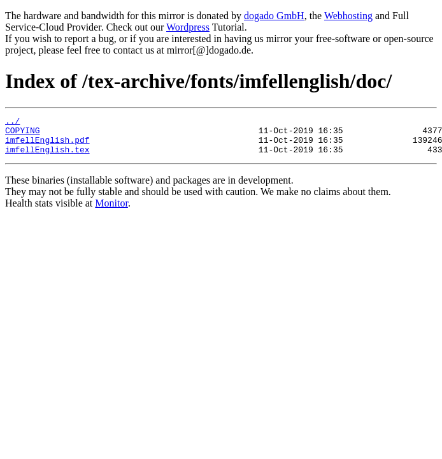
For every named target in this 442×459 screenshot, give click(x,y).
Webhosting (348, 15)
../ (12, 122)
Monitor (111, 210)
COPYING (22, 134)
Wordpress (188, 27)
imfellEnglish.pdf (47, 145)
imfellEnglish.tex (47, 157)
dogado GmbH (274, 15)
